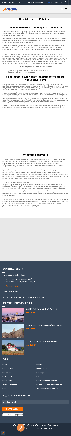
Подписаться (13, 409)
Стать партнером (9, 377)
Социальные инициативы (46, 380)
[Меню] (66, 9)
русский (51, 2)
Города (39, 365)
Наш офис (6, 373)
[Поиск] (57, 9)
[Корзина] (66, 2)
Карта (38, 377)
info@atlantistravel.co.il (15, 275)
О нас (4, 365)
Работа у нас (7, 369)
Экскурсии (41, 425)
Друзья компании (9, 384)
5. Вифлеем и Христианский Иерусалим (44, 325)
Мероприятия (41, 369)
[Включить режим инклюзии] (3, 433)
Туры (30, 425)
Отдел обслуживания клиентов (49, 384)
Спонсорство (41, 373)
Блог (4, 388)
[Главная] (13, 9)
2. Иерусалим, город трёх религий (41, 309)
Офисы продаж (12, 286)
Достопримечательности (47, 388)
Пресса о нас (7, 380)
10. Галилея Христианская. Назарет (42, 342)
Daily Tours (53, 425)
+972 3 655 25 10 (13, 279)
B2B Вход (59, 2)
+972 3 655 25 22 (13, 282)
